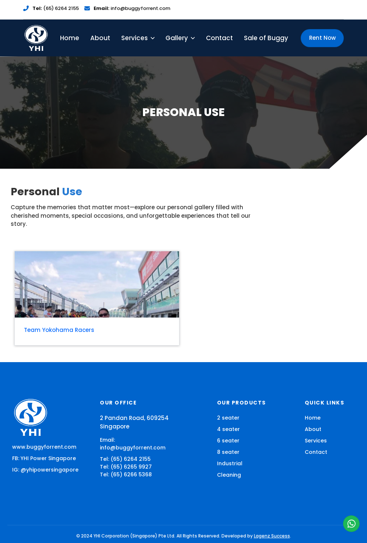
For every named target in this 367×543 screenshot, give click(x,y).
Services (316, 437)
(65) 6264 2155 (55, 6)
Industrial (229, 459)
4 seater (228, 425)
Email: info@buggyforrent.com (132, 440)
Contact (219, 33)
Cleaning (229, 471)
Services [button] (137, 33)
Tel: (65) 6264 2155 (125, 455)
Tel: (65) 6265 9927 (126, 463)
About (100, 33)
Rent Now (322, 34)
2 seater (228, 414)
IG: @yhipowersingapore (45, 466)
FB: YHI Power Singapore (44, 454)
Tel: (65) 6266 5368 (126, 470)
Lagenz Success (272, 532)
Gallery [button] (180, 33)
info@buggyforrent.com (132, 6)
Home (69, 33)
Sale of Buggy (266, 33)
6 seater (228, 437)
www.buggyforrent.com (44, 443)
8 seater (228, 448)
